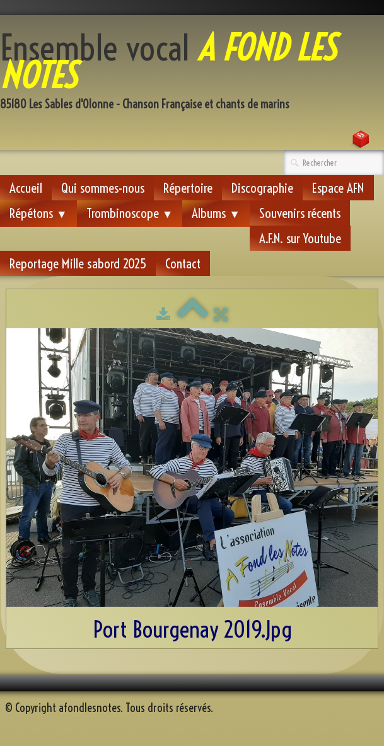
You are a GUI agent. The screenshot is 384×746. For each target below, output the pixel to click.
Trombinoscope (129, 213)
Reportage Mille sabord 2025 (77, 263)
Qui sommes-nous (102, 188)
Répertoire (187, 188)
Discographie (262, 188)
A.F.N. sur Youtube (300, 238)
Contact (183, 263)
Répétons (38, 213)
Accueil (25, 188)
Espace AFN (338, 188)
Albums (216, 213)
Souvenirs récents (299, 213)
